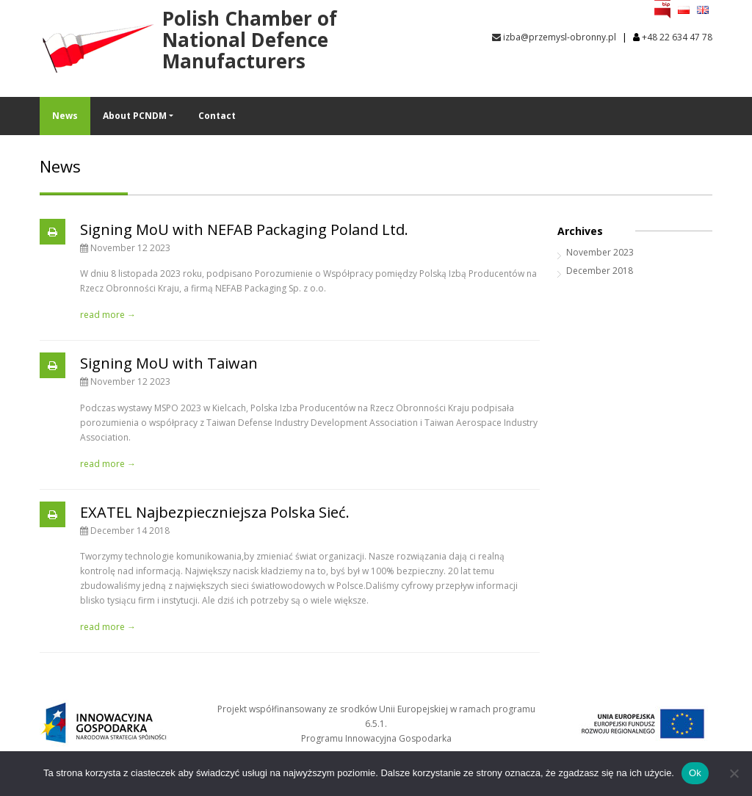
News (65, 115)
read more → (108, 314)
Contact (217, 115)
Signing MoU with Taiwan (169, 363)
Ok (695, 772)
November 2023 (600, 252)
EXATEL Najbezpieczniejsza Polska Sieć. (215, 512)
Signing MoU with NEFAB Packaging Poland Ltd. (244, 229)
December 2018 (599, 270)
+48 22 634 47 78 (677, 37)
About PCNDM (135, 115)
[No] (733, 773)
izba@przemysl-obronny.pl (554, 37)
